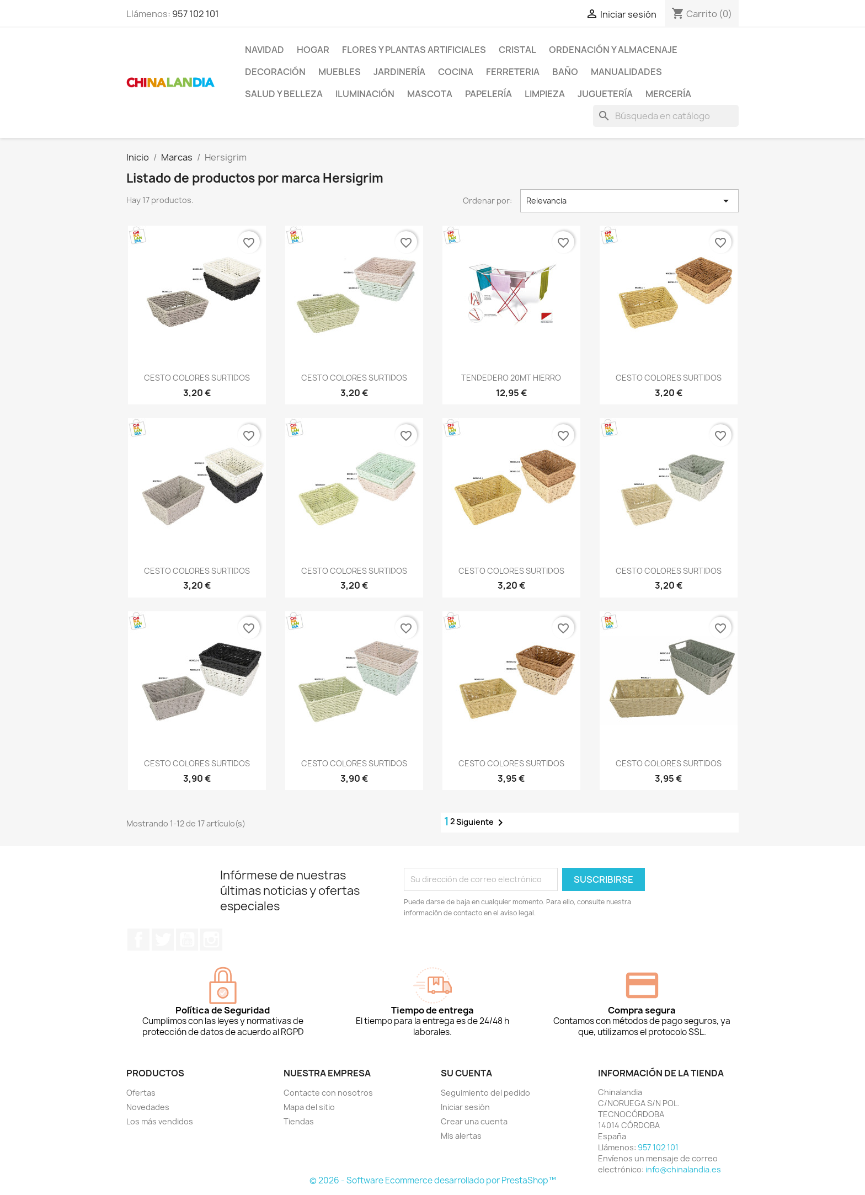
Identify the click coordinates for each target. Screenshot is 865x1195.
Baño (565, 72)
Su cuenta (466, 1073)
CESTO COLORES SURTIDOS (197, 377)
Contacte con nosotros (328, 1092)
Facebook (138, 940)
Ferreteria (513, 72)
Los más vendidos (159, 1121)
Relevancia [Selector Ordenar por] (629, 200)
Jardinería (399, 72)
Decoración (275, 72)
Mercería (668, 94)
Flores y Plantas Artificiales (414, 50)
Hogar (313, 50)
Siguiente (481, 822)
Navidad (264, 50)
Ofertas (141, 1092)
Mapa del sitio (309, 1107)
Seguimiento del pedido (485, 1092)
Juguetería (605, 94)
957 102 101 (195, 14)
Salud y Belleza (284, 94)
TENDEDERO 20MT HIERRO (511, 377)
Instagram (211, 940)
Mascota (429, 94)
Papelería (488, 94)
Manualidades (626, 72)
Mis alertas (461, 1135)
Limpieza (545, 94)
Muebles (339, 72)
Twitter (163, 940)
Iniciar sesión (465, 1107)
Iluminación (364, 94)
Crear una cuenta (474, 1121)
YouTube (187, 940)
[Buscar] (666, 116)
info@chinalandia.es (683, 1169)
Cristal (517, 50)
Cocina (455, 72)
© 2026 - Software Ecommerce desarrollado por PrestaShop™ (432, 1180)
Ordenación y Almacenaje (613, 50)
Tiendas (299, 1121)
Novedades (147, 1107)
